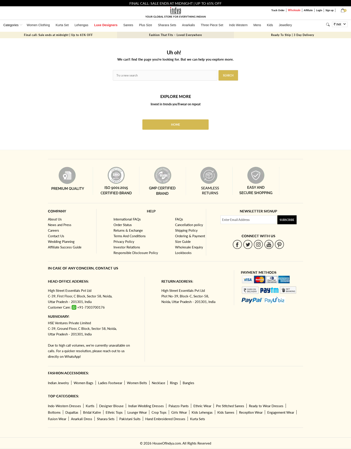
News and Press (59, 225)
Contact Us (56, 236)
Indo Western (238, 25)
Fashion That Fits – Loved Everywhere (175, 35)
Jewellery (285, 25)
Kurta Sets (197, 419)
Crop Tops (159, 412)
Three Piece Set (212, 25)
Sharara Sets (167, 25)
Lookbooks (183, 253)
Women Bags (83, 383)
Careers (53, 230)
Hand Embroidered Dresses (165, 419)
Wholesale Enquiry (189, 247)
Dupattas (71, 412)
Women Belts (137, 383)
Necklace (158, 383)
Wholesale (294, 10)
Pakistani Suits (130, 419)
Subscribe (287, 220)
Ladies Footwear (110, 383)
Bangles (188, 383)
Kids (270, 25)
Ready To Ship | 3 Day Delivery (292, 35)
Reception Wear (251, 412)
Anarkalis (188, 25)
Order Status (122, 225)
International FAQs (127, 219)
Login (319, 10)
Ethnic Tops (114, 412)
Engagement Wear (280, 412)
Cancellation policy (189, 225)
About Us (55, 219)
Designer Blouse (111, 406)
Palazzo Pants (179, 406)
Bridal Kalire (92, 412)
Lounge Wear (137, 412)
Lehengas (81, 25)
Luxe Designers (105, 25)
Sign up (329, 10)
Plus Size (145, 25)
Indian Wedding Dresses (146, 406)
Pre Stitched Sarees (230, 406)
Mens (257, 25)
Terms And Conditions (129, 236)
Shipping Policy (186, 230)
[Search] (328, 24)
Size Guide (183, 241)
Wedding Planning (61, 241)
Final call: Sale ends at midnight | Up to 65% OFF (58, 35)
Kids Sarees (225, 412)
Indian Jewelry (58, 383)
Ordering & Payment (190, 236)
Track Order (278, 10)
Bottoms (54, 412)
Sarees (128, 25)
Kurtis (90, 406)
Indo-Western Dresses (64, 406)
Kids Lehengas (202, 412)
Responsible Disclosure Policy (135, 253)
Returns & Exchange (128, 230)
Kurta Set (62, 25)
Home (175, 124)
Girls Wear (179, 412)
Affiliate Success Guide (64, 247)
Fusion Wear (57, 419)
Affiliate (308, 10)
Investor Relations (126, 247)
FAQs (179, 219)
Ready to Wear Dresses (266, 406)
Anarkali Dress (81, 419)
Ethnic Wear (202, 406)
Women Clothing (38, 25)
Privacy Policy (123, 241)
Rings (174, 383)
